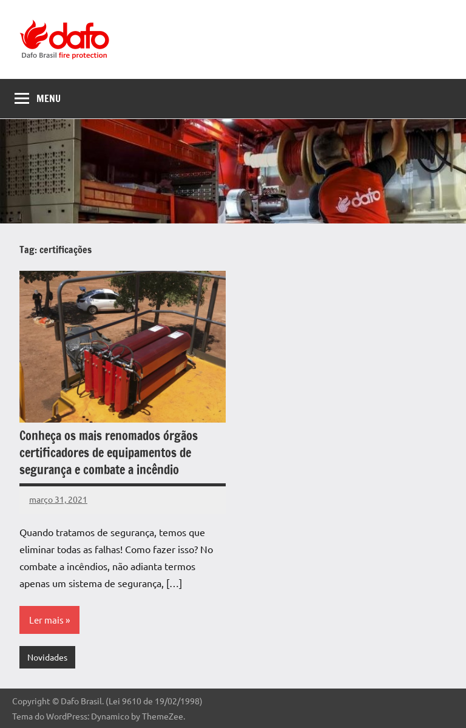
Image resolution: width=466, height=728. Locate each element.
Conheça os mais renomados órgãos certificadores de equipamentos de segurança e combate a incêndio (108, 452)
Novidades (47, 656)
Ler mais (46, 619)
